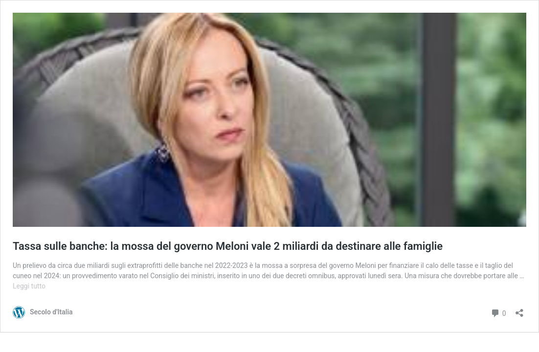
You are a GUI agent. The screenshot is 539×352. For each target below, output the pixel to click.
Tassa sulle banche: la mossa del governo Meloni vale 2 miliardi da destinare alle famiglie (228, 246)
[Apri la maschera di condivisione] (519, 309)
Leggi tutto (29, 286)
